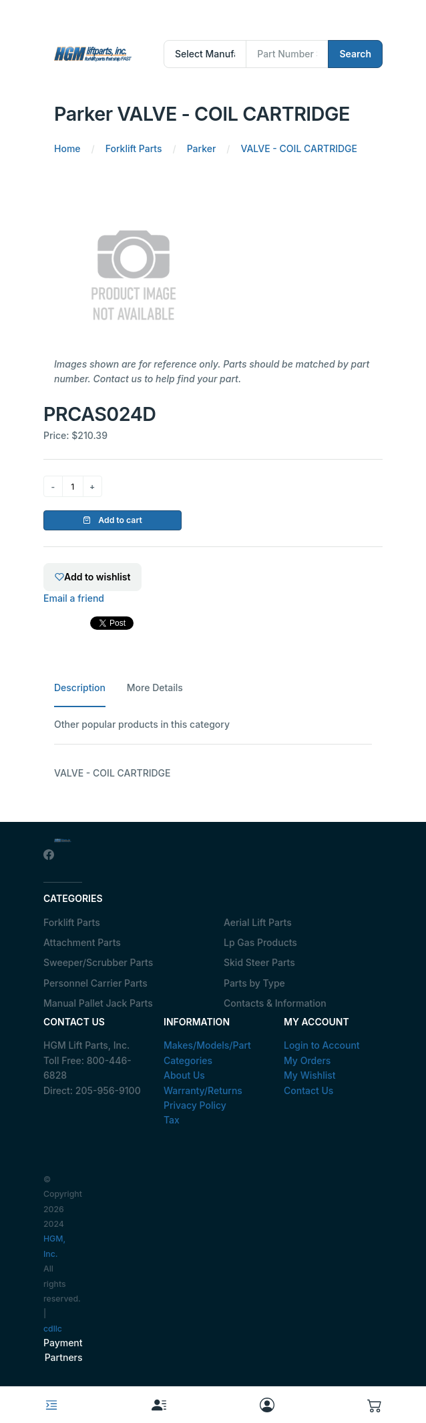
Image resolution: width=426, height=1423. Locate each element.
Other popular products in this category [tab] (142, 724)
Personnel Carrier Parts (95, 983)
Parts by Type (254, 983)
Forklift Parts (71, 922)
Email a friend (73, 598)
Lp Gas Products (260, 942)
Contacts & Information (275, 1003)
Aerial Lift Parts (258, 922)
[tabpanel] (213, 773)
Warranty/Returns (203, 1090)
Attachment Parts (82, 942)
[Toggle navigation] (51, 1405)
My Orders (307, 1060)
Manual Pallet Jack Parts (98, 1003)
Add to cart (112, 520)
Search (355, 53)
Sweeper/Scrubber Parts (98, 962)
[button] (375, 1404)
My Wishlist (310, 1075)
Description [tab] (79, 687)
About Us (184, 1075)
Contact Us (308, 1090)
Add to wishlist (92, 576)
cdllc (52, 1329)
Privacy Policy (195, 1105)
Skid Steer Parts (259, 962)
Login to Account (322, 1045)
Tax (172, 1119)
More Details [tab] (155, 687)
